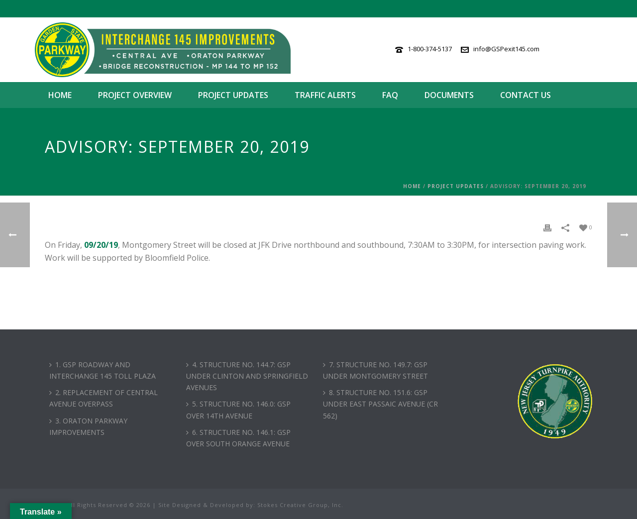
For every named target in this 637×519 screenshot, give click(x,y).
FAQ (390, 95)
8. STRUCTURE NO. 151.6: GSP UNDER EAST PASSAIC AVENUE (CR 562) (380, 404)
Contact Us (525, 95)
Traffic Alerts (325, 95)
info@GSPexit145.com (506, 48)
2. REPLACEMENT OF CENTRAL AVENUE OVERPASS (103, 398)
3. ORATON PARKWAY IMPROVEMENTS (88, 426)
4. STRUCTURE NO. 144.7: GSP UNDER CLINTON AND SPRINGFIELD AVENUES (247, 376)
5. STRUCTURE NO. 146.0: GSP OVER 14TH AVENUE (238, 409)
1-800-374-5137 (430, 48)
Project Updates (233, 95)
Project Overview (135, 95)
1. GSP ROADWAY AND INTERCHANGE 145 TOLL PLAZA (102, 370)
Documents (449, 95)
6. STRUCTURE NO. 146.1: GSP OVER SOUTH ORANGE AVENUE (238, 437)
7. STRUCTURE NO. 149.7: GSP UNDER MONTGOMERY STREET (375, 370)
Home (60, 95)
